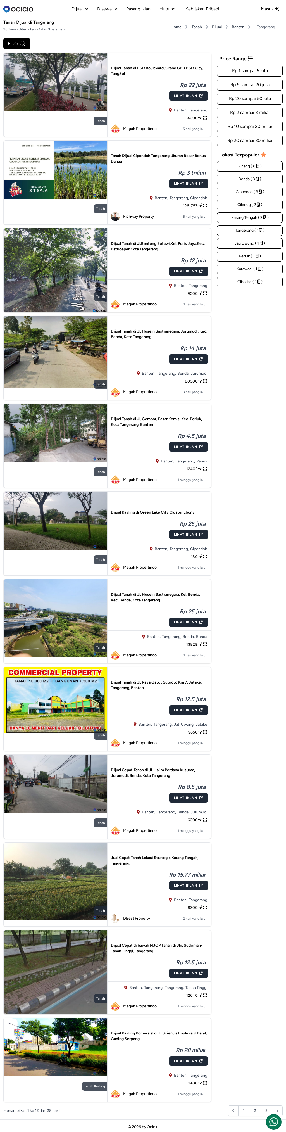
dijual (80, 8)
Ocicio (152, 1126)
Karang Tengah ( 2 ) (250, 217)
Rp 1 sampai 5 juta (250, 70)
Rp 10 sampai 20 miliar (250, 126)
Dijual (217, 27)
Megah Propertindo (134, 128)
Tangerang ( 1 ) (249, 230)
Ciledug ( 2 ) (249, 204)
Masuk (270, 8)
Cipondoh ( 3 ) (250, 191)
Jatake (201, 724)
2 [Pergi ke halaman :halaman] (255, 1110)
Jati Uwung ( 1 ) (250, 243)
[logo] (18, 8)
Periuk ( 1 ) (250, 256)
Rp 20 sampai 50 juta (250, 98)
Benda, (183, 373)
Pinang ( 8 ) (250, 166)
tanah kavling (94, 1086)
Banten (238, 27)
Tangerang (198, 110)
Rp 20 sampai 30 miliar (250, 140)
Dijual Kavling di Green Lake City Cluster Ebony (153, 512)
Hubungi (168, 8)
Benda (201, 636)
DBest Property (130, 918)
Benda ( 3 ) (250, 179)
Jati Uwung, (184, 724)
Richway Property (132, 216)
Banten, (180, 110)
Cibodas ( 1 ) (250, 281)
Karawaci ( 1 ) (250, 269)
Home (176, 27)
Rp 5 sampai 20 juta (250, 84)
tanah (100, 121)
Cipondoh (198, 198)
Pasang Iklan (138, 8)
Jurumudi (199, 373)
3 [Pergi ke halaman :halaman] (266, 1110)
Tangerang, (179, 198)
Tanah (197, 27)
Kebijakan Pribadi (202, 8)
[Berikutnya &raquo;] (277, 1110)
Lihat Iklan (188, 96)
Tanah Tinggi (196, 987)
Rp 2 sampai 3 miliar (250, 112)
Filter (17, 43)
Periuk (201, 461)
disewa (107, 8)
